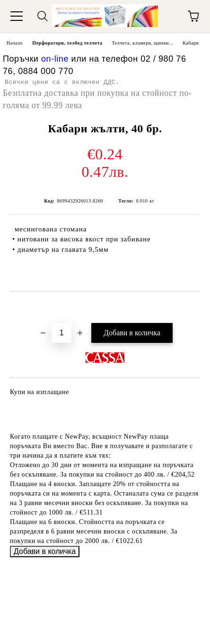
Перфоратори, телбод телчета (67, 43)
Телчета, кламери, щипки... (143, 43)
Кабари (191, 43)
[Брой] (61, 333)
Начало (15, 43)
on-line (55, 59)
